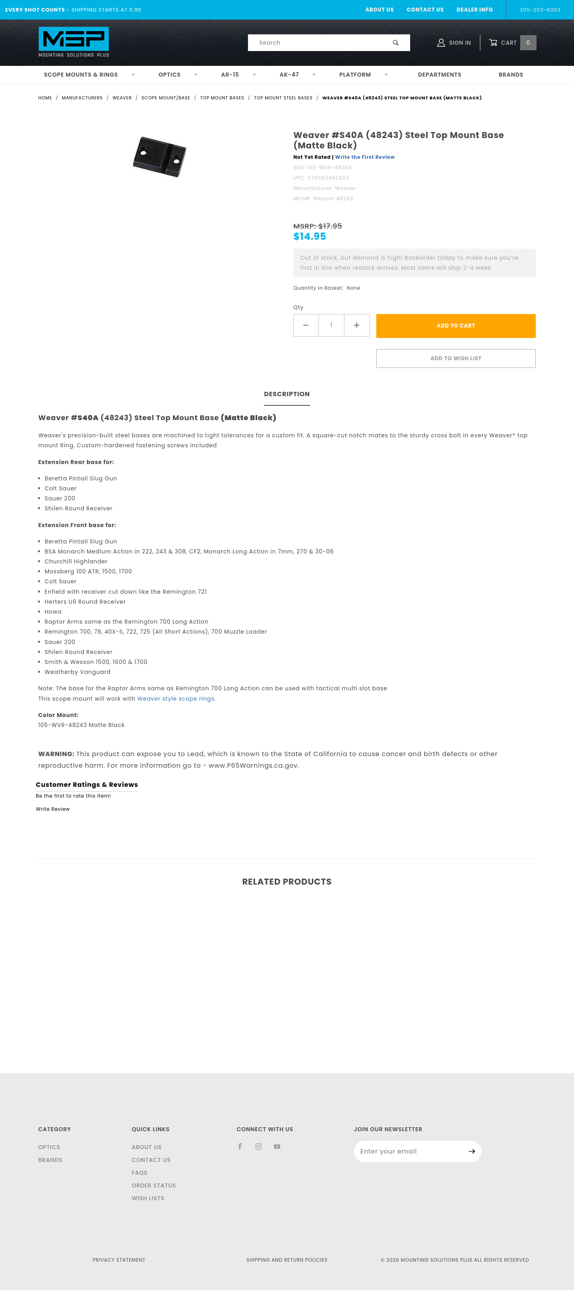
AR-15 (238, 75)
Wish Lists (148, 1198)
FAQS (139, 1173)
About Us (379, 10)
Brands (511, 75)
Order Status (154, 1185)
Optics (178, 75)
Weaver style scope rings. (176, 699)
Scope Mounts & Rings (89, 75)
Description (287, 394)
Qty (298, 307)
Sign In (454, 43)
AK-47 (298, 75)
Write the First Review (365, 157)
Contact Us (425, 10)
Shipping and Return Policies (287, 1259)
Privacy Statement (119, 1259)
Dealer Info (475, 10)
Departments (440, 75)
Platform (364, 75)
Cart (513, 43)
